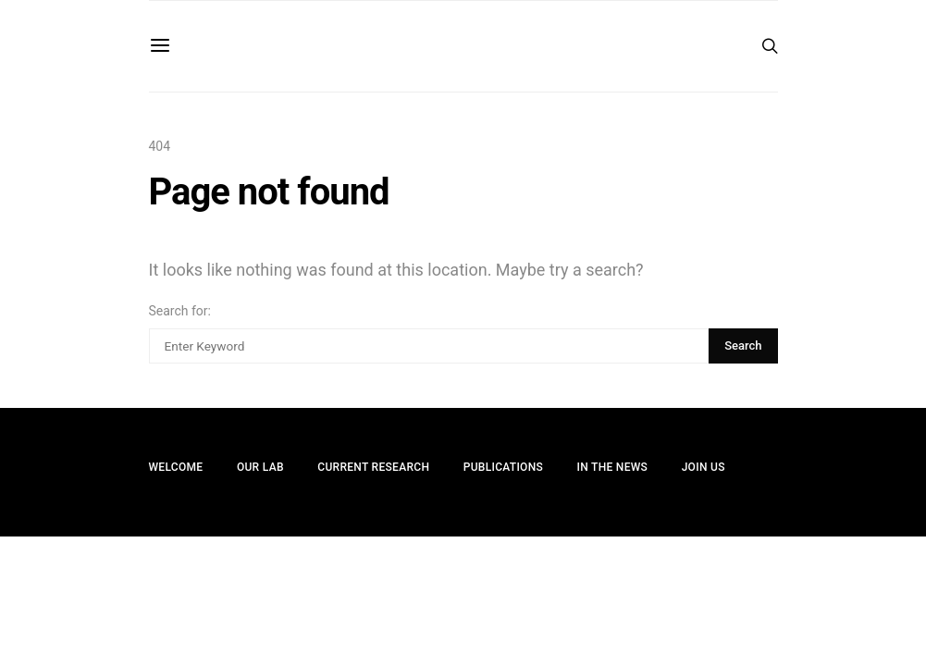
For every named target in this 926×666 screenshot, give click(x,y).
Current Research (373, 467)
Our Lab (260, 467)
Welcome (176, 467)
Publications (503, 467)
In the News (612, 467)
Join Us (703, 467)
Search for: (180, 310)
